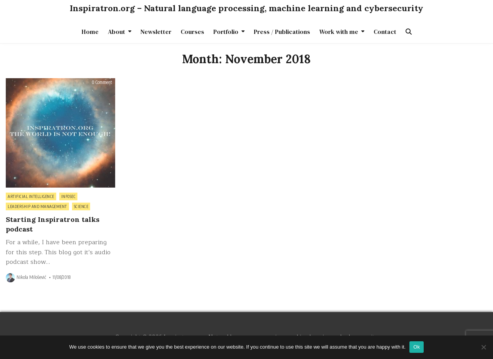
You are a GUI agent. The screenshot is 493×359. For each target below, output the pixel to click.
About (116, 31)
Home (90, 31)
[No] (483, 347)
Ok (416, 347)
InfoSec (68, 196)
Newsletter (156, 31)
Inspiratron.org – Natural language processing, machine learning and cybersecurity (246, 8)
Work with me (338, 31)
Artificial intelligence (31, 196)
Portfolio (225, 31)
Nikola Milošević (31, 277)
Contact (385, 31)
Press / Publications (282, 31)
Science (81, 206)
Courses (192, 31)
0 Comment (102, 82)
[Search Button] (408, 31)
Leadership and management (37, 206)
